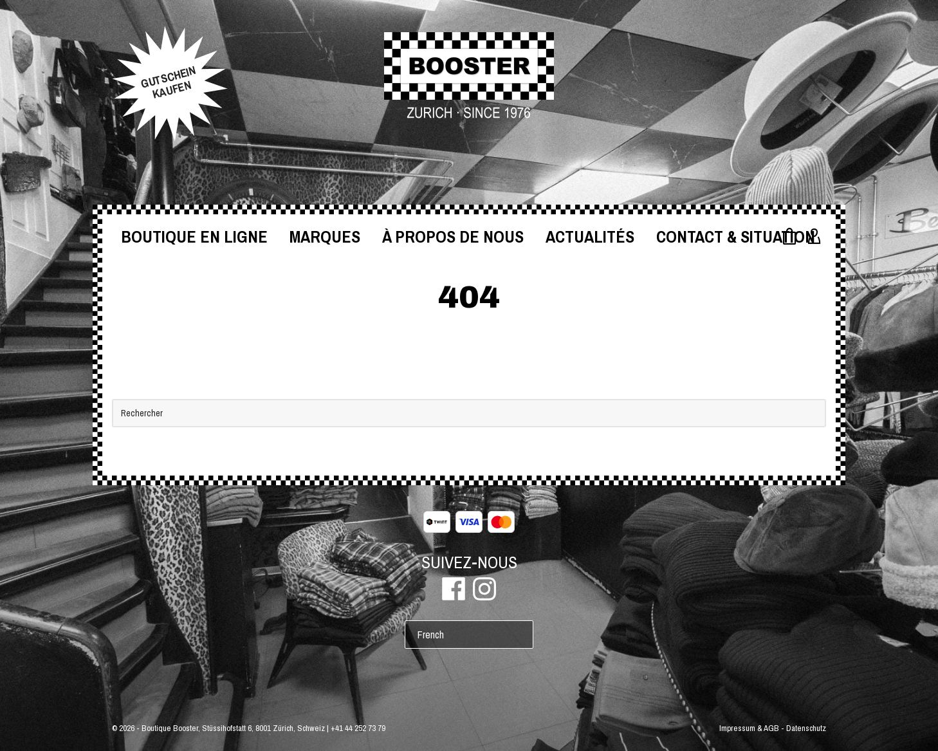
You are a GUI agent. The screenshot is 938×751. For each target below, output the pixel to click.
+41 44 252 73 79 (358, 728)
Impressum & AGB (749, 728)
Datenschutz (806, 728)
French (431, 634)
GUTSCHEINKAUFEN (168, 82)
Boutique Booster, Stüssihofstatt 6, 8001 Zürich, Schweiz (233, 728)
